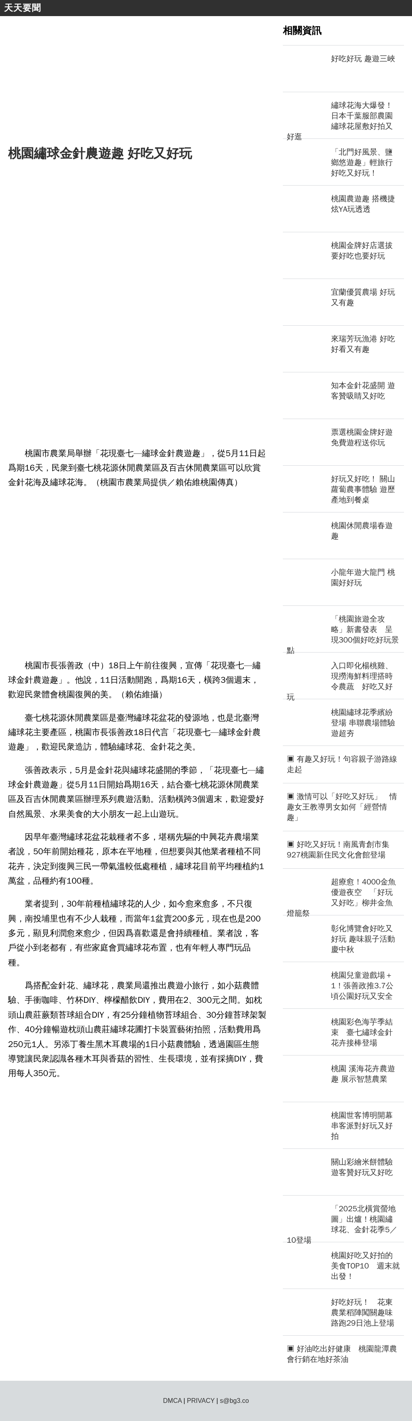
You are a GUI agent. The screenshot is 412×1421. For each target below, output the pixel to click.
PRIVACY (201, 1400)
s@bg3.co (234, 1400)
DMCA (172, 1400)
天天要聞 (22, 8)
